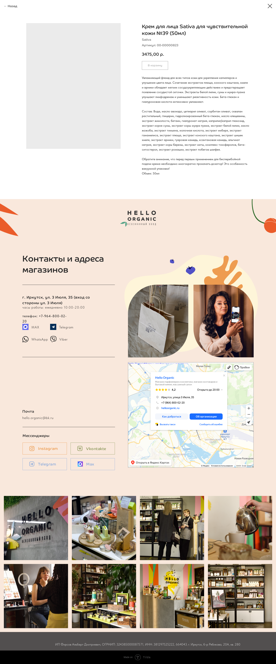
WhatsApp (39, 339)
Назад (12, 6)
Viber (63, 339)
